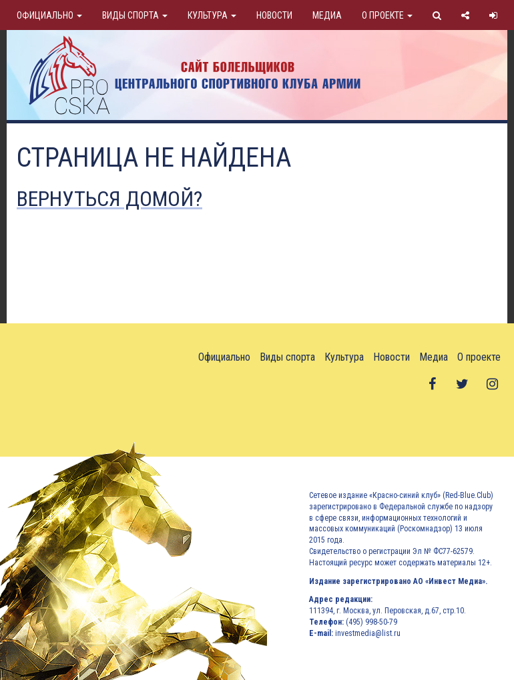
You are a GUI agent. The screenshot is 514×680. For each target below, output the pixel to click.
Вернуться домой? (109, 198)
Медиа (327, 15)
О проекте (387, 15)
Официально (49, 15)
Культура (212, 15)
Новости (274, 15)
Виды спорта (135, 15)
